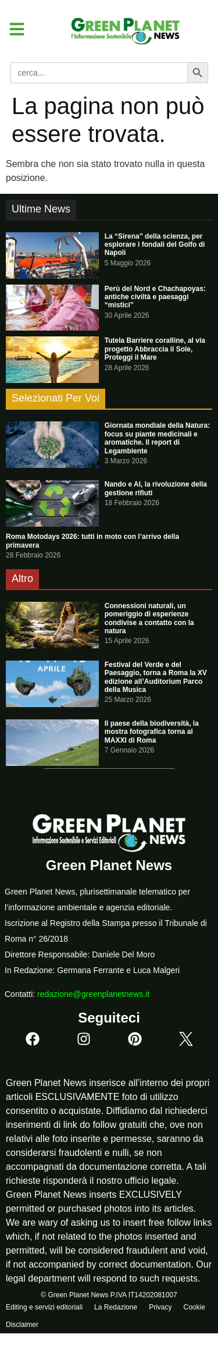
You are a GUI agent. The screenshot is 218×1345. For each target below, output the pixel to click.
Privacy (160, 1307)
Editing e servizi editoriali (44, 1307)
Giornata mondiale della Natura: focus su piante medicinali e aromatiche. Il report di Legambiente (157, 438)
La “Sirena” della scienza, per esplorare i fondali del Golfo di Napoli (155, 244)
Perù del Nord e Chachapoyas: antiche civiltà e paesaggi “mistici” (155, 297)
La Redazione (115, 1307)
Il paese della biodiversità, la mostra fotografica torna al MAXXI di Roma (152, 731)
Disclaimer (22, 1325)
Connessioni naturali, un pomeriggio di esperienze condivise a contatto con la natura (149, 618)
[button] (12, 29)
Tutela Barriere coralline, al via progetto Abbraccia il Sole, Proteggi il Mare (155, 348)
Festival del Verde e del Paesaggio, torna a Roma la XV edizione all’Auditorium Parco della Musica (156, 677)
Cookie (194, 1307)
